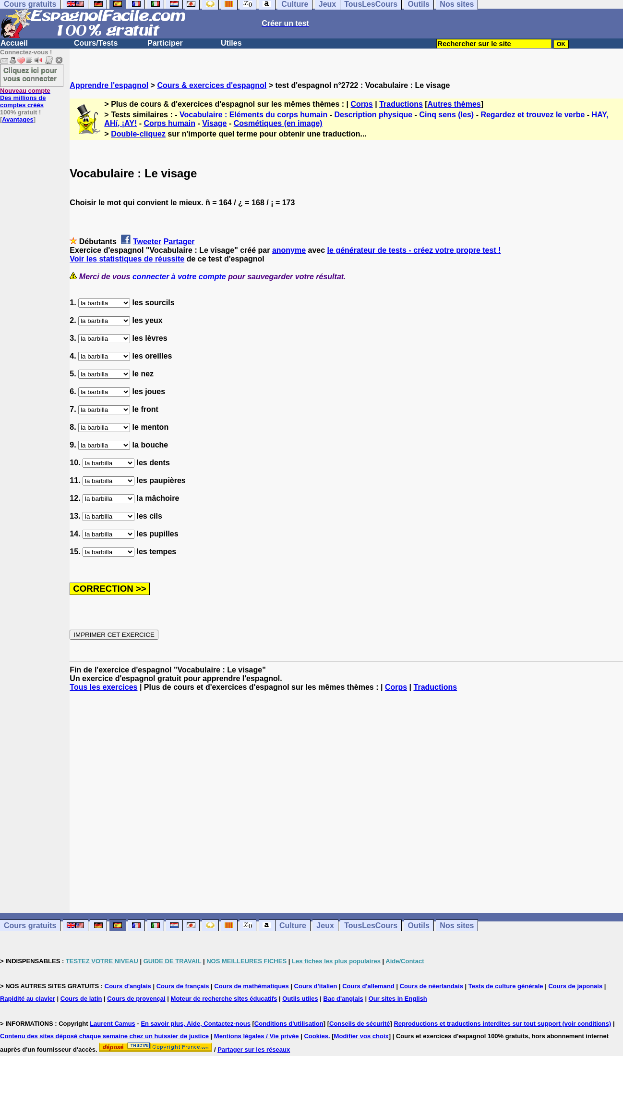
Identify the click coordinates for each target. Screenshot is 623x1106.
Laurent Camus (112, 1023)
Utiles (231, 43)
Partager (179, 241)
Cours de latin (81, 998)
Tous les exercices (103, 687)
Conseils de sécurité (359, 1023)
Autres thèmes (454, 104)
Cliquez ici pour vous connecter (30, 74)
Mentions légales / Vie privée (256, 1036)
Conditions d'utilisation (288, 1023)
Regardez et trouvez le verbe (532, 115)
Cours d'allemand (368, 986)
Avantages (17, 119)
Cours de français (182, 986)
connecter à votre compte (179, 277)
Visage (214, 123)
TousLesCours (370, 925)
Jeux (325, 925)
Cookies (316, 1036)
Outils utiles (300, 998)
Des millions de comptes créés (25, 98)
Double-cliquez (138, 134)
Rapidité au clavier (27, 998)
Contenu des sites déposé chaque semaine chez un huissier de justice (104, 1036)
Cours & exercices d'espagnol (211, 85)
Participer (165, 43)
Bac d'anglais (343, 998)
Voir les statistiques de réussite (127, 259)
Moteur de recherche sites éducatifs (224, 998)
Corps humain (169, 123)
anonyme (289, 250)
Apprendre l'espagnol (109, 85)
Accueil (14, 43)
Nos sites (457, 925)
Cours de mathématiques (251, 986)
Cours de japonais (575, 986)
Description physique (373, 115)
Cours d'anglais (128, 986)
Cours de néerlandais (431, 986)
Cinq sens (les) (446, 115)
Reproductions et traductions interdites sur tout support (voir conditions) (502, 1023)
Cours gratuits (30, 925)
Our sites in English (398, 998)
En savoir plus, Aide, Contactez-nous (196, 1023)
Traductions (401, 104)
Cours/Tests (96, 43)
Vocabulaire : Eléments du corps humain (253, 115)
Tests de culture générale (505, 986)
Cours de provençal (136, 998)
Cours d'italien (315, 986)
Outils (419, 925)
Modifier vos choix (361, 1036)
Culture (292, 925)
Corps (362, 104)
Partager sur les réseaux (253, 1049)
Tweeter (147, 241)
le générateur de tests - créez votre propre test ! (414, 250)
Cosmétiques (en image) (278, 123)
